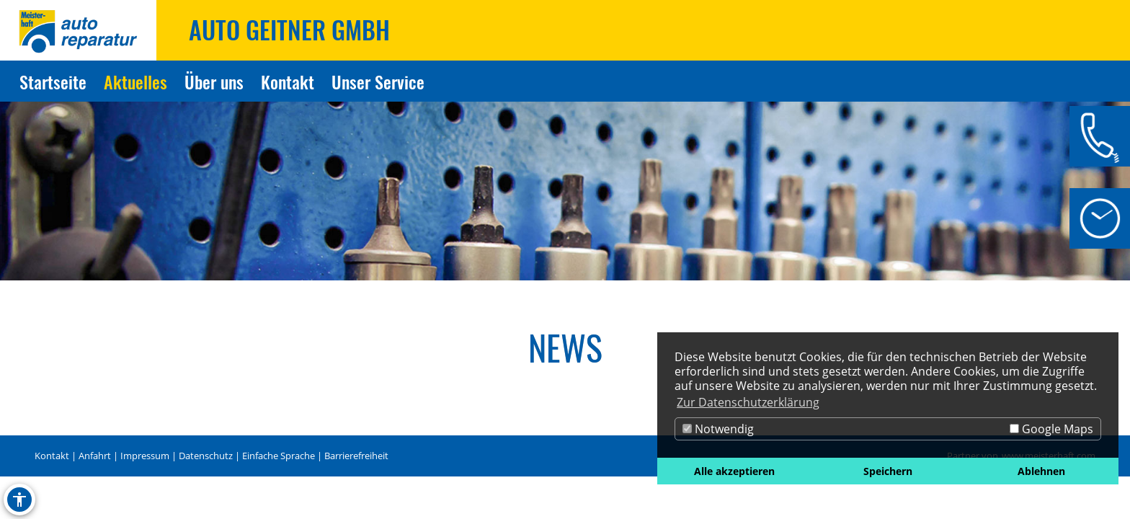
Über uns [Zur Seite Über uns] (214, 81)
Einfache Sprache (278, 455)
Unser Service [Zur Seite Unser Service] (378, 81)
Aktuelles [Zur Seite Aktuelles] (135, 81)
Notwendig (718, 429)
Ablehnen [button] (1041, 471)
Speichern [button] (887, 471)
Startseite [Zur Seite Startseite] (52, 81)
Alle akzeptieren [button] (734, 471)
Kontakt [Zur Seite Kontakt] (287, 81)
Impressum (144, 455)
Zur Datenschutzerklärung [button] (748, 402)
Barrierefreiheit (356, 455)
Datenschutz (206, 455)
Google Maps (1051, 429)
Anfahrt (95, 455)
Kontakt (52, 455)
